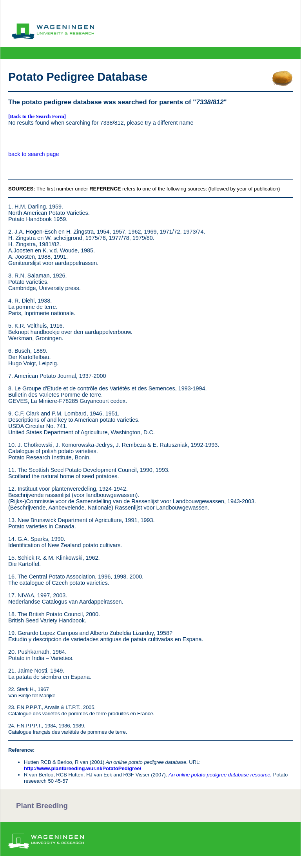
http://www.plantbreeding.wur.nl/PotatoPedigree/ (82, 768)
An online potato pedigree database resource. (220, 775)
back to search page (33, 154)
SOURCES (20, 189)
